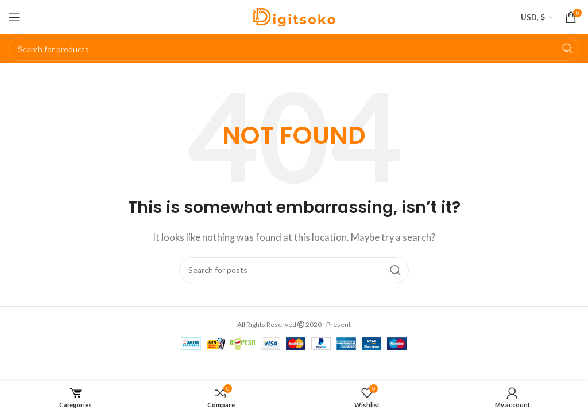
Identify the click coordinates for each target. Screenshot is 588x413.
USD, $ (533, 17)
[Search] (294, 49)
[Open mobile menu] (14, 17)
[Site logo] (294, 16)
